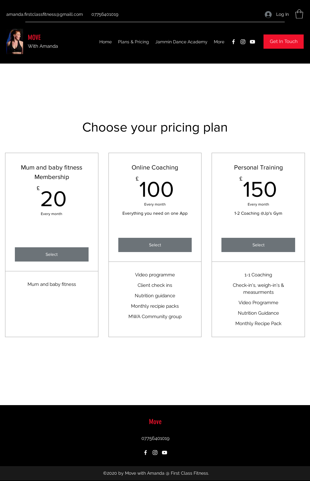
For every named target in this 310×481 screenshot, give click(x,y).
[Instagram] (243, 42)
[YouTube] (252, 42)
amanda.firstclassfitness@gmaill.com (44, 14)
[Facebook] (233, 42)
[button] (299, 14)
